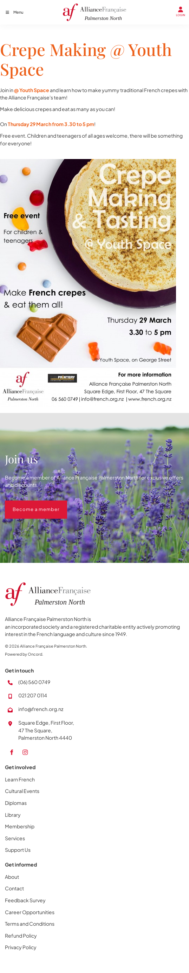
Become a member (28, 504)
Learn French (20, 779)
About (12, 877)
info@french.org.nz (40, 709)
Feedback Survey (25, 900)
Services (15, 838)
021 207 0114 (32, 695)
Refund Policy (21, 935)
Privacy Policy (21, 947)
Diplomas (16, 803)
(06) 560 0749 (34, 682)
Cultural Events (22, 791)
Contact (14, 888)
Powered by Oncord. (24, 654)
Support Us (18, 850)
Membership (19, 826)
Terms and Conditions (29, 923)
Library (13, 815)
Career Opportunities (29, 912)
